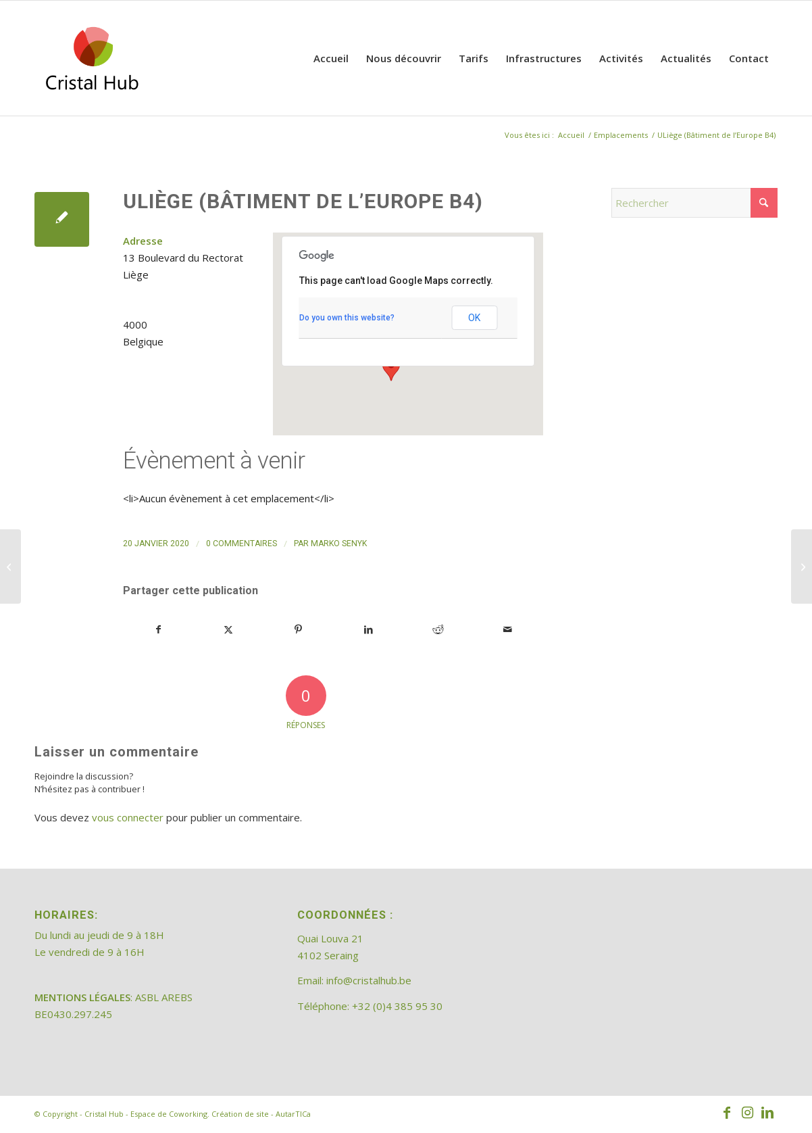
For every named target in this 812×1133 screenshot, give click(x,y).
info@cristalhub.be (368, 980)
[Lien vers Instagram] (747, 1113)
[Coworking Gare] (10, 566)
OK (474, 317)
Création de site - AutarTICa (261, 1114)
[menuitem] (331, 58)
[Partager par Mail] (508, 629)
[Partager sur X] (228, 629)
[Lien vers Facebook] (727, 1113)
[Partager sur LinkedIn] (368, 629)
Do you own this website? (347, 317)
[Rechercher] (694, 203)
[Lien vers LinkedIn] (767, 1113)
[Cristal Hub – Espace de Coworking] (801, 566)
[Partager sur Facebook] (158, 629)
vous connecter (127, 817)
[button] (391, 368)
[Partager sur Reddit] (437, 629)
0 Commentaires (241, 543)
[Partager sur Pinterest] (298, 629)
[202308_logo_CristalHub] (91, 58)
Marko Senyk (339, 543)
